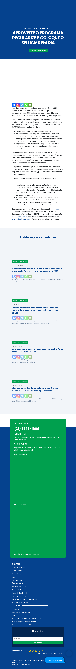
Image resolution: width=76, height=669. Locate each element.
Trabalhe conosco (18, 580)
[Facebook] (14, 105)
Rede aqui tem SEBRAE (20, 602)
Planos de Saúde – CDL (20, 593)
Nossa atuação (17, 574)
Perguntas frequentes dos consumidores (26, 619)
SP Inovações (27, 665)
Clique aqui (54, 209)
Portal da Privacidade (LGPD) (22, 625)
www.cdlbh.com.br (19, 216)
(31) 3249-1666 (26, 428)
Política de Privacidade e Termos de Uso (47, 654)
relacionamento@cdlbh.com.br (27, 554)
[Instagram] (18, 105)
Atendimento (16, 609)
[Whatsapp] (26, 105)
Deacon (14, 615)
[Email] (30, 105)
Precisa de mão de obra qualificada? (25, 599)
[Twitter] (22, 105)
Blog (13, 577)
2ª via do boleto (17, 590)
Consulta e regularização (21, 612)
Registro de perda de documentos (24, 622)
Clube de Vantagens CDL (21, 596)
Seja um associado (18, 568)
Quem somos (17, 571)
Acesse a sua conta (19, 587)
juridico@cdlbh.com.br (21, 219)
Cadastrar (38, 642)
